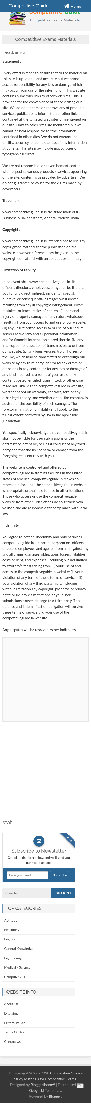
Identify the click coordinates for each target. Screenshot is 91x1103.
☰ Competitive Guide (26, 5)
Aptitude (10, 920)
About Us (11, 1004)
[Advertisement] (45, 774)
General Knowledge (18, 948)
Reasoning (11, 930)
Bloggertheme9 (43, 1084)
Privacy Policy (14, 1023)
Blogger (55, 1096)
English (9, 939)
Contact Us (12, 1041)
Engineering (13, 958)
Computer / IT (14, 977)
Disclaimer (12, 1013)
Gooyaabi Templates (45, 1090)
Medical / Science (17, 967)
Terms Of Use (14, 1032)
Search (63, 893)
